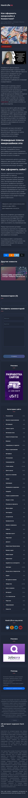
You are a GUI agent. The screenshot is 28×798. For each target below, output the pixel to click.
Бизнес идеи (9, 550)
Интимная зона (10, 432)
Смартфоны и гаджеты (12, 445)
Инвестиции (9, 554)
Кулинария (9, 483)
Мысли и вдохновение (12, 420)
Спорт (7, 478)
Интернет (8, 592)
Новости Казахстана (12, 436)
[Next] (26, 262)
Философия (9, 508)
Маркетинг (9, 558)
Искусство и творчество (13, 571)
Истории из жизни (11, 579)
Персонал (9, 537)
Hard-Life (7, 5)
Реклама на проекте (12, 504)
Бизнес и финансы (11, 525)
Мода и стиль (10, 500)
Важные (8, 441)
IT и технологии (10, 596)
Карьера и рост (10, 533)
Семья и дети (10, 428)
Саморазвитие (10, 462)
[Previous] (23, 262)
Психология (9, 415)
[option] (14, 273)
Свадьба (8, 491)
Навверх (14, 720)
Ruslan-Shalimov (8, 21)
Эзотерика (9, 512)
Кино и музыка (10, 588)
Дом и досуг (9, 470)
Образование (10, 604)
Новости (8, 609)
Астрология (9, 516)
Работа (8, 529)
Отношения (9, 457)
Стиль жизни (9, 466)
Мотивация (9, 424)
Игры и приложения (12, 449)
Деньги (8, 541)
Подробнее (4, 102)
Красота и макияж (11, 474)
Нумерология (10, 521)
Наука (7, 575)
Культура (16, 21)
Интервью (9, 453)
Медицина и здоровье (12, 487)
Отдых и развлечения (12, 495)
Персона (8, 600)
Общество (21, 21)
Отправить (14, 356)
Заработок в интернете (13, 562)
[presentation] (14, 351)
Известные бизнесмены (13, 546)
